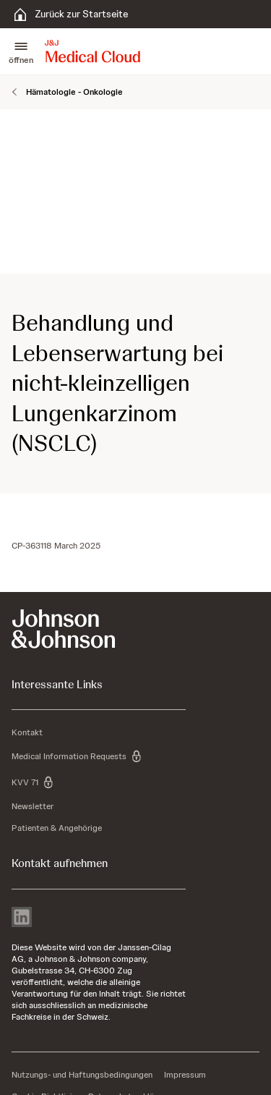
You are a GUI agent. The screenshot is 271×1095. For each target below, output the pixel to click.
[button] (21, 51)
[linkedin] (22, 918)
